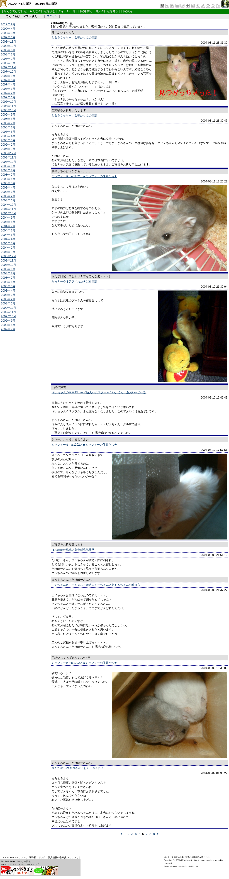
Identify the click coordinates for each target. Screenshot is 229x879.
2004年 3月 (8, 243)
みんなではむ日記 (15, 11)
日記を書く (85, 11)
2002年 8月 (8, 324)
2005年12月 (8, 153)
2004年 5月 (8, 234)
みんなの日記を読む (42, 11)
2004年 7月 (8, 226)
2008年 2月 (8, 58)
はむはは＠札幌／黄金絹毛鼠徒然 (73, 549)
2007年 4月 (8, 84)
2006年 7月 (8, 123)
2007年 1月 (8, 97)
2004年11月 (8, 209)
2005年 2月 (8, 196)
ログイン (52, 16)
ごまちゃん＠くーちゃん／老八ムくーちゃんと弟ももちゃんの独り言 (96, 584)
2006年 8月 (8, 118)
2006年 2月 (8, 144)
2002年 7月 (8, 329)
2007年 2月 (8, 93)
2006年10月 (8, 110)
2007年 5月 (8, 80)
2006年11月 (8, 106)
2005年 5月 (8, 183)
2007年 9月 (8, 75)
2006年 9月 (8, 114)
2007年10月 (8, 71)
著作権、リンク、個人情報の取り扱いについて (53, 857)
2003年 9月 (8, 269)
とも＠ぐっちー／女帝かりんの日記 (74, 37)
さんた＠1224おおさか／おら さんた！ (78, 768)
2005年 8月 (8, 170)
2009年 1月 (8, 37)
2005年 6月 (8, 178)
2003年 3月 (8, 294)
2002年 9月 (8, 320)
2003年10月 (8, 264)
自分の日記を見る (106, 11)
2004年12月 (8, 204)
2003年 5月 (8, 286)
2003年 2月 (8, 299)
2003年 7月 (8, 277)
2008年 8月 (8, 50)
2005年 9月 (8, 166)
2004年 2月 (8, 247)
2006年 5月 (8, 131)
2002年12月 (8, 307)
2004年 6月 (8, 230)
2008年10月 (8, 45)
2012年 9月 (8, 24)
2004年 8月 (8, 221)
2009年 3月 (8, 33)
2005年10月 (8, 161)
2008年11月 (8, 41)
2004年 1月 (8, 251)
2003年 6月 (8, 282)
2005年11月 (8, 157)
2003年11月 (8, 260)
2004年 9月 (8, 217)
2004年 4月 (8, 239)
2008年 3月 (8, 54)
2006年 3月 (8, 140)
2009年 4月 (8, 28)
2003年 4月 (8, 290)
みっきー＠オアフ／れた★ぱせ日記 (74, 281)
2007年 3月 (8, 88)
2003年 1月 (8, 303)
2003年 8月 (8, 273)
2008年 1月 (8, 63)
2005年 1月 (8, 200)
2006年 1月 (8, 148)
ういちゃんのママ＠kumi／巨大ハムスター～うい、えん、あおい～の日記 (99, 392)
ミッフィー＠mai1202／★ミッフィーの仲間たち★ (84, 176)
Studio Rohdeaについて (14, 857)
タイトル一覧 (66, 11)
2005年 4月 (8, 187)
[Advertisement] (66, 844)
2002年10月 (8, 316)
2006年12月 (8, 101)
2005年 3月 (8, 191)
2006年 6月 (8, 127)
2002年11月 (8, 312)
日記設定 (127, 11)
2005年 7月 (8, 174)
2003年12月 (8, 256)
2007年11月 (8, 67)
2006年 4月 (8, 136)
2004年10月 (8, 213)
